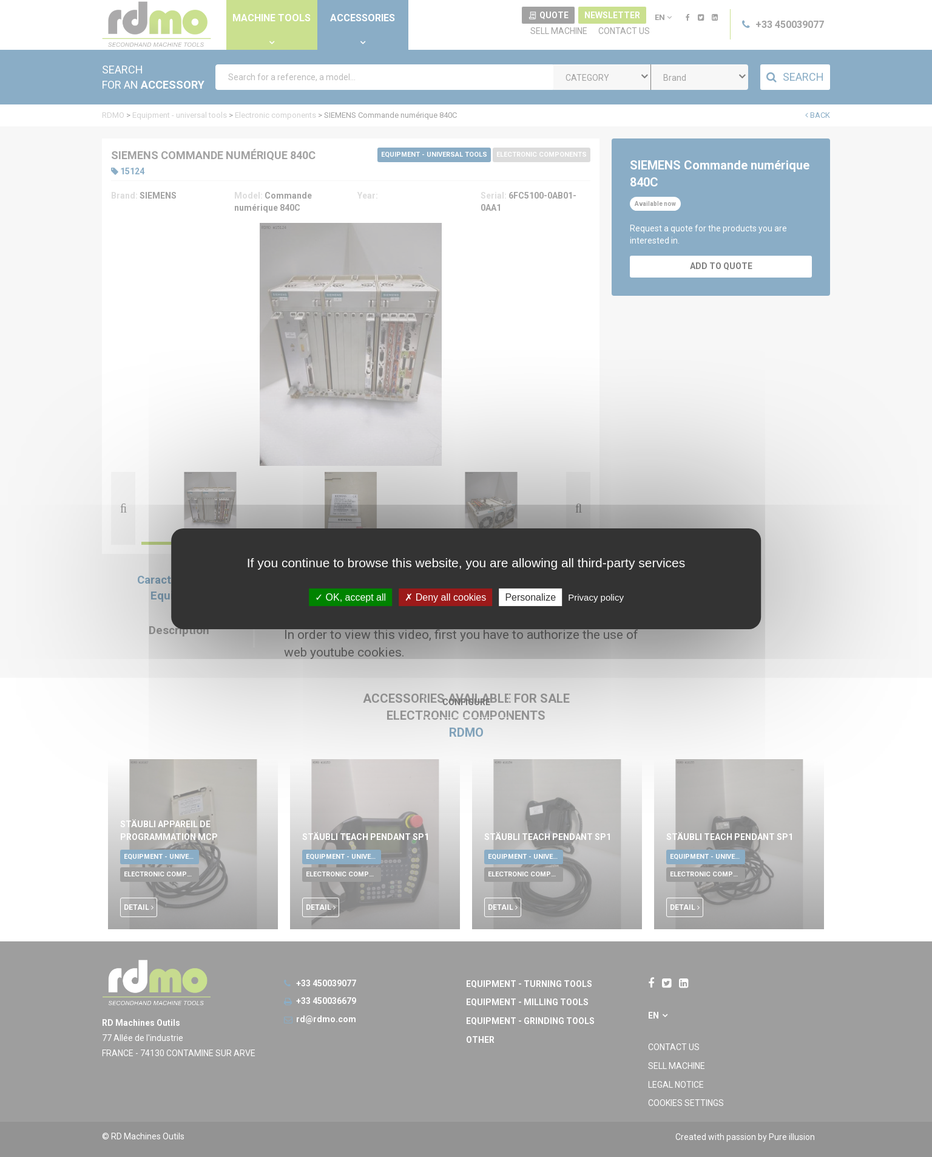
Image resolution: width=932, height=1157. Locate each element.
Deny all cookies (445, 597)
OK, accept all (350, 597)
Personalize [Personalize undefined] (530, 597)
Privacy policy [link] (596, 597)
